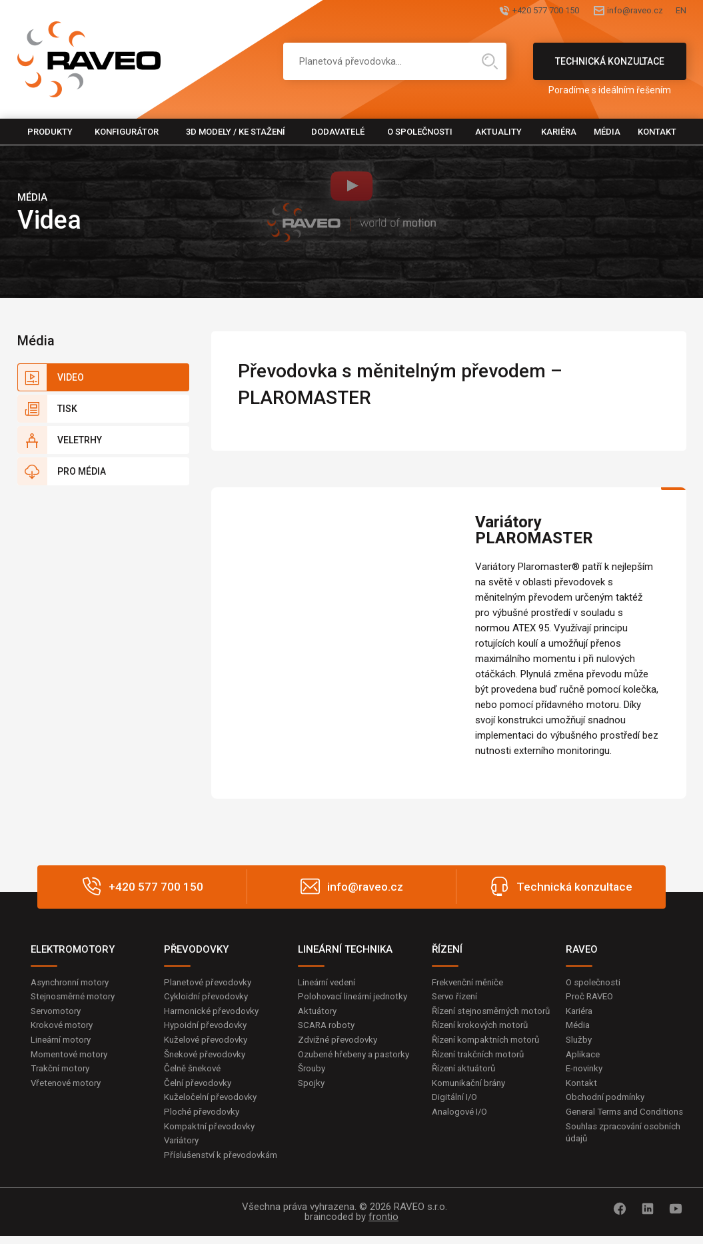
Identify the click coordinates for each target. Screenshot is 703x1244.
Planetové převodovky (210, 982)
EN (680, 12)
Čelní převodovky (199, 1088)
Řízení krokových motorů (484, 1040)
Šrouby (312, 1086)
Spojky (312, 1100)
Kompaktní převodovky (212, 1133)
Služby (580, 1042)
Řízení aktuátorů (466, 1086)
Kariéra (558, 132)
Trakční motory (62, 1072)
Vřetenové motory (69, 1088)
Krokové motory (64, 1027)
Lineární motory (64, 1042)
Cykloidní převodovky (208, 997)
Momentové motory (73, 1058)
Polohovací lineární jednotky (356, 997)
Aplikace (584, 1058)
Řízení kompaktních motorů (490, 1056)
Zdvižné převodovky (340, 1042)
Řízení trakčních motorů (482, 1070)
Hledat (490, 61)
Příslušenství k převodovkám (224, 1163)
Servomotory (58, 1012)
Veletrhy (79, 440)
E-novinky (586, 1072)
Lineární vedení (329, 982)
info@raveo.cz (609, 12)
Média (607, 132)
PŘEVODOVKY (196, 949)
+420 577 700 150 (489, 12)
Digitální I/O (456, 1116)
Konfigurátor (127, 132)
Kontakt (657, 132)
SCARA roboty (328, 1027)
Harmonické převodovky (214, 1012)
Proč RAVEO (591, 997)
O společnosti (419, 132)
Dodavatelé (337, 132)
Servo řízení (457, 997)
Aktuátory (319, 1012)
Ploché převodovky (203, 1118)
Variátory (183, 1148)
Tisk (67, 408)
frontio (383, 1225)
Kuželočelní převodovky (213, 1102)
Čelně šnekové (194, 1072)
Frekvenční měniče (471, 982)
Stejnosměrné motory (77, 997)
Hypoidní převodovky (207, 1027)
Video (70, 377)
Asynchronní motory (73, 982)
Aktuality (498, 132)
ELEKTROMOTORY (73, 949)
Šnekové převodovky (207, 1058)
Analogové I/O (462, 1131)
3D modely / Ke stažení (235, 132)
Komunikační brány (472, 1100)
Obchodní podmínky (607, 1102)
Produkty (50, 132)
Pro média (81, 471)
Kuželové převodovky (208, 1042)
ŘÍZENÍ (447, 949)
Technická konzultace (609, 68)
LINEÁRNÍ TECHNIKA (345, 949)
